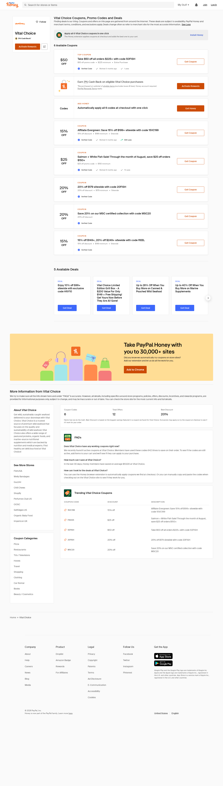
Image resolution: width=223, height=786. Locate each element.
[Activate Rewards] (27, 47)
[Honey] (12, 5)
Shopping (18, 572)
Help (27, 660)
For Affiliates (62, 672)
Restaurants (20, 549)
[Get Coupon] (190, 62)
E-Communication (97, 685)
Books (17, 588)
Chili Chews (19, 487)
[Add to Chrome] (135, 369)
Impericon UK (20, 521)
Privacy (91, 654)
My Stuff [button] (183, 5)
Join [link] (205, 4)
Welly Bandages (21, 476)
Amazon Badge (63, 660)
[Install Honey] (196, 35)
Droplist (59, 654)
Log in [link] (214, 4)
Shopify (17, 493)
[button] (166, 713)
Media (28, 685)
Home (13, 617)
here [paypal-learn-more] (70, 713)
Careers (29, 666)
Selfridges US (20, 510)
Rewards (60, 666)
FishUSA (18, 471)
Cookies (92, 697)
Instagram (128, 666)
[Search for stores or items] (98, 5)
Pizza (16, 544)
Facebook (128, 654)
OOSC (17, 504)
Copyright (92, 660)
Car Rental (19, 583)
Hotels (17, 560)
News (27, 672)
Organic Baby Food (23, 515)
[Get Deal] (67, 308)
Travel (17, 566)
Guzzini (17, 482)
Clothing (18, 577)
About (28, 654)
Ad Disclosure (94, 678)
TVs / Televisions (22, 555)
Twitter (126, 660)
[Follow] (41, 22)
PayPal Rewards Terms (87, 88)
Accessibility (94, 691)
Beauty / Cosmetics (23, 594)
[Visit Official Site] (44, 47)
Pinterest (127, 672)
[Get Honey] (190, 108)
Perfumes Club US (23, 498)
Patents (91, 666)
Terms (91, 672)
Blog (27, 678)
